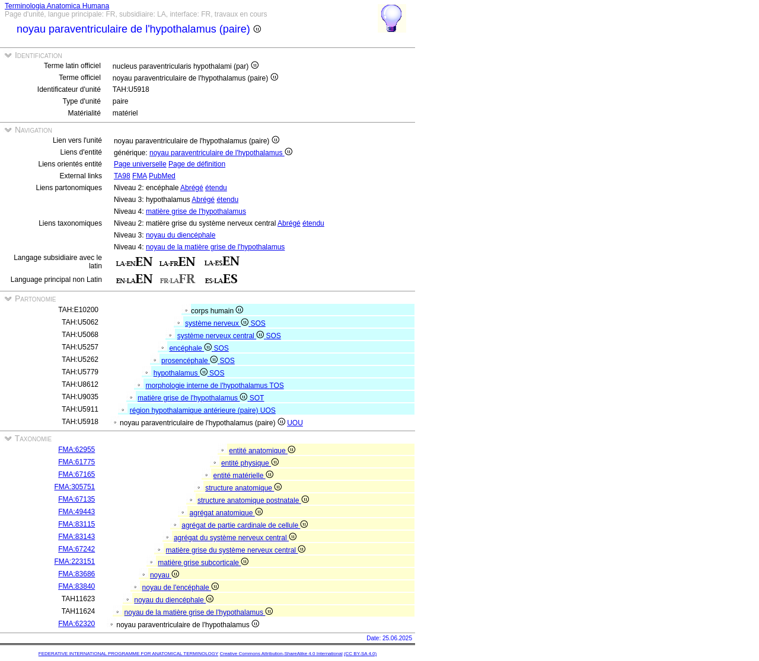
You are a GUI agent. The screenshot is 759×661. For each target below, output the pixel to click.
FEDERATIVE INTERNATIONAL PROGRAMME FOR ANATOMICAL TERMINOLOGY (128, 653)
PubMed (162, 176)
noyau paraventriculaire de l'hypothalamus (220, 153)
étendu (216, 188)
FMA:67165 (76, 474)
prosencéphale (190, 361)
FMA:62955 (76, 449)
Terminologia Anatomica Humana (57, 6)
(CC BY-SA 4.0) (360, 653)
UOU (295, 423)
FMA (139, 176)
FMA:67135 (76, 499)
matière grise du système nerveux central (236, 550)
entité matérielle (243, 475)
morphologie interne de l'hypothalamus (207, 385)
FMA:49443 (76, 512)
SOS (257, 323)
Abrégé (191, 188)
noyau (164, 575)
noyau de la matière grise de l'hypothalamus (215, 247)
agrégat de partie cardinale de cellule (244, 525)
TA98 (122, 176)
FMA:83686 (76, 574)
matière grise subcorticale (203, 563)
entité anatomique (262, 451)
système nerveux (217, 323)
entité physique (250, 463)
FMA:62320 (76, 624)
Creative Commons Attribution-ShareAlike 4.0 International (280, 653)
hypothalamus (181, 373)
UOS (268, 410)
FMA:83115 (76, 524)
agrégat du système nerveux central (235, 538)
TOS (276, 385)
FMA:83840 (76, 586)
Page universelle (140, 164)
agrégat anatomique (226, 513)
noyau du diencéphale (180, 235)
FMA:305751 (75, 487)
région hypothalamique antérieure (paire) (195, 410)
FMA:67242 (76, 549)
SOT (257, 398)
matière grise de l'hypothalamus (196, 211)
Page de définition (196, 164)
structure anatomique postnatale (253, 500)
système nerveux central (221, 336)
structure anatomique (243, 488)
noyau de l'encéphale (180, 587)
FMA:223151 (75, 561)
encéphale (191, 348)
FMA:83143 (76, 536)
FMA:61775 (76, 462)
